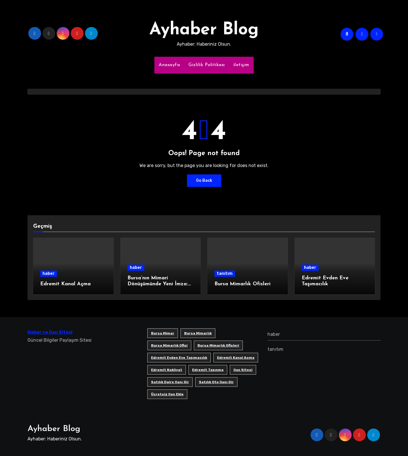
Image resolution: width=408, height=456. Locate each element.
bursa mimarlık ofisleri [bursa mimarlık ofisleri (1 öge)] (218, 345)
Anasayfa (169, 65)
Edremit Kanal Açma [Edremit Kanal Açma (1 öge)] (235, 358)
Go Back (204, 180)
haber (48, 273)
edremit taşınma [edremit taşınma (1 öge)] (208, 370)
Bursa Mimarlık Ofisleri (242, 284)
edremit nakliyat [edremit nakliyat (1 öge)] (166, 370)
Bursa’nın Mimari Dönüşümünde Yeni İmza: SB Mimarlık (158, 284)
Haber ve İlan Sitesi (50, 332)
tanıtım (225, 273)
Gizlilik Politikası (206, 65)
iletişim (241, 65)
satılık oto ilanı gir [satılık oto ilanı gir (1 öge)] (216, 382)
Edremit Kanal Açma (65, 284)
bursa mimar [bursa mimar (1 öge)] (162, 333)
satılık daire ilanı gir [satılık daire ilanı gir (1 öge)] (170, 382)
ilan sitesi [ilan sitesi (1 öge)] (242, 370)
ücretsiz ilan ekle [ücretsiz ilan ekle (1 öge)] (167, 394)
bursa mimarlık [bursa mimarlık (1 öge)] (198, 333)
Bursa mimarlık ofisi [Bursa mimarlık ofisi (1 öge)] (169, 345)
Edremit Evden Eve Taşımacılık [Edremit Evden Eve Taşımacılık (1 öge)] (179, 358)
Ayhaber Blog (204, 30)
